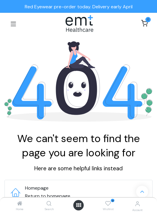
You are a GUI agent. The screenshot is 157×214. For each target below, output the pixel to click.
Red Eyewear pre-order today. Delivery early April (79, 7)
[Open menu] (78, 205)
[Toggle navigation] (13, 23)
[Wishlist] (108, 203)
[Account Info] (137, 203)
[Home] (19, 204)
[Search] (49, 204)
